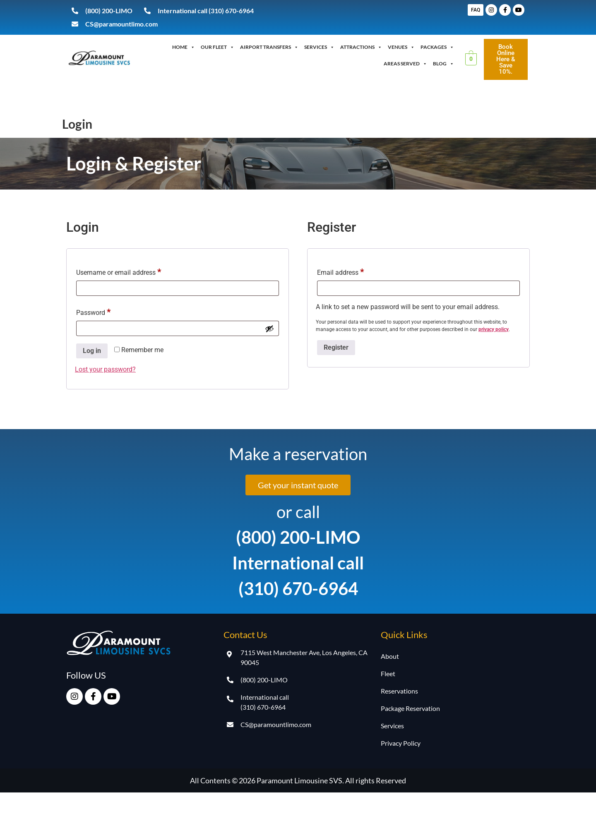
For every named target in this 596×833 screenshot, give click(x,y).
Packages (437, 47)
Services (319, 47)
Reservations (399, 691)
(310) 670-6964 (298, 588)
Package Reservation (410, 708)
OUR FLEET (217, 47)
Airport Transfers (269, 47)
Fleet (388, 673)
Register (336, 347)
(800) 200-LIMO (298, 537)
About (390, 656)
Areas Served (405, 63)
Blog (443, 63)
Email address (353, 270)
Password (106, 310)
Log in (92, 351)
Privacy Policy (401, 743)
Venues (401, 47)
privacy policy (493, 329)
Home (183, 47)
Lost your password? (105, 369)
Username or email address (131, 270)
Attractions (361, 47)
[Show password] (269, 328)
